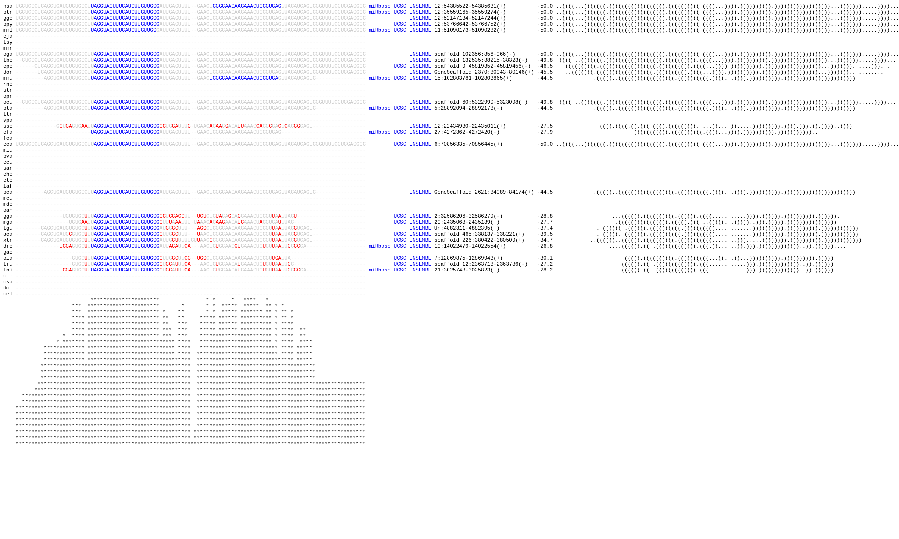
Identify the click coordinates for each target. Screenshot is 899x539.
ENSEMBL (420, 6)
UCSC (400, 6)
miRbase (380, 6)
